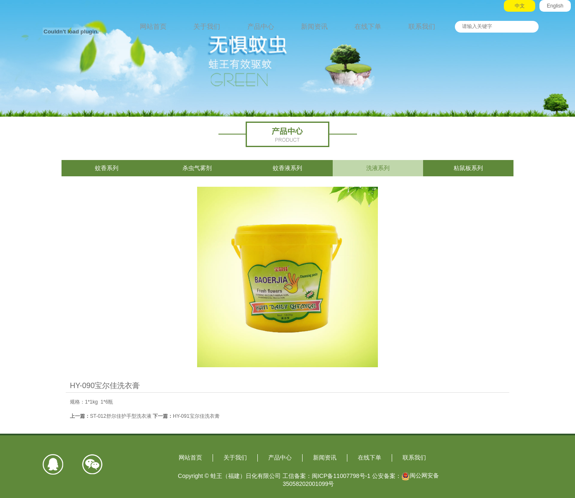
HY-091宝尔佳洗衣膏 (196, 416)
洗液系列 (378, 168)
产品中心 (260, 26)
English (555, 6)
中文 (520, 6)
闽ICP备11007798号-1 (341, 475)
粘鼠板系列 (468, 168)
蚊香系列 (106, 168)
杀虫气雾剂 (197, 168)
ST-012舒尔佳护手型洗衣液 (120, 416)
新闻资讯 (314, 26)
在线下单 (367, 26)
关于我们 (206, 26)
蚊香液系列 (287, 168)
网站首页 (153, 26)
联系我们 (421, 26)
